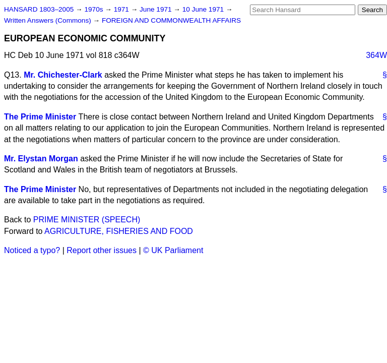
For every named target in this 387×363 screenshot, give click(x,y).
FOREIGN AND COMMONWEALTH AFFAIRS (171, 20)
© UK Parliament (173, 250)
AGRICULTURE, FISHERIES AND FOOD (118, 231)
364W (376, 55)
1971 (122, 9)
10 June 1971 (204, 9)
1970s (94, 9)
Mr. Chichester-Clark (63, 75)
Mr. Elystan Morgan (41, 158)
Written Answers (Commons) (48, 20)
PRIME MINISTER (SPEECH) (86, 219)
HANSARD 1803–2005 (39, 9)
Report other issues (102, 250)
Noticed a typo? (32, 250)
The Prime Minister (40, 116)
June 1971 (156, 9)
